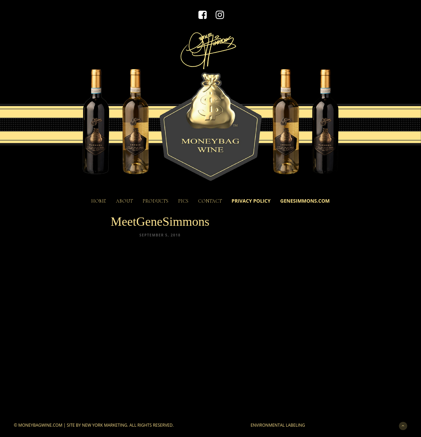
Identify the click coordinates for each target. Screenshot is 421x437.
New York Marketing (104, 425)
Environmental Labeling (278, 425)
